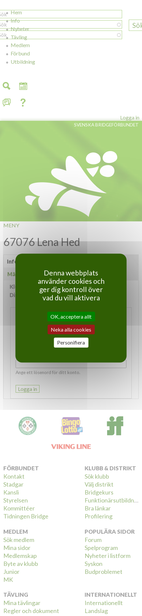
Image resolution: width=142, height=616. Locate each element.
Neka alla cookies (71, 329)
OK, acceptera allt (71, 316)
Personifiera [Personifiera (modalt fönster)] (71, 343)
